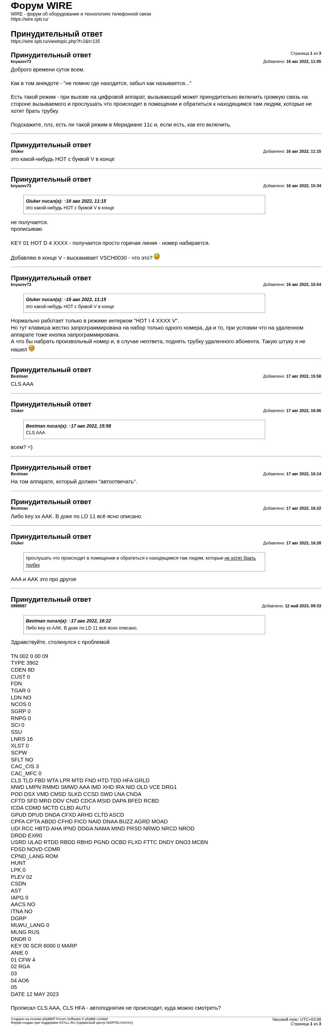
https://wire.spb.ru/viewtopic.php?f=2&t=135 (55, 41)
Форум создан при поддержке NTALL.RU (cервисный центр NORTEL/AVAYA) (72, 1023)
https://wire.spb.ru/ (29, 19)
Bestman (35, 426)
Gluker (33, 201)
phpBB (47, 1019)
